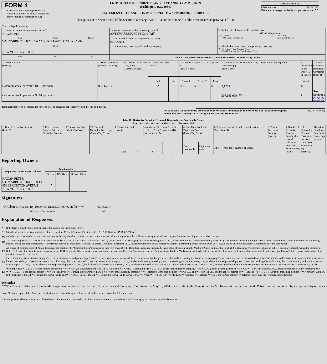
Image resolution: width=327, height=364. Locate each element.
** (31, 211)
